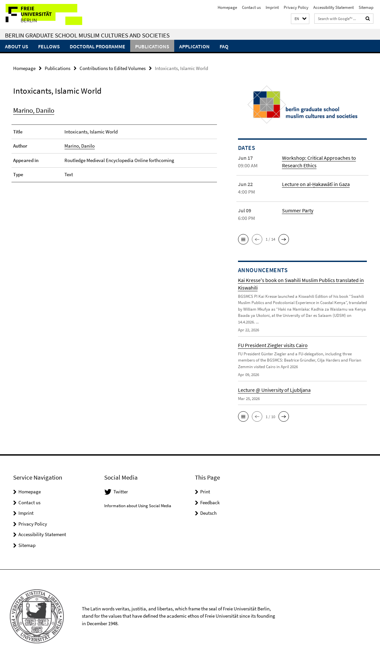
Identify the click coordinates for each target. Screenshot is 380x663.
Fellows (49, 46)
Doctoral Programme (97, 46)
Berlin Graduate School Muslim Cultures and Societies (87, 35)
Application (194, 46)
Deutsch (208, 513)
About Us (16, 46)
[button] (300, 18)
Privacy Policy (296, 7)
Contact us (251, 7)
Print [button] (205, 491)
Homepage (227, 7)
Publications (152, 46)
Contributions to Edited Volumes (113, 68)
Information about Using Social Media (137, 506)
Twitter (120, 491)
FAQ (224, 46)
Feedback (210, 502)
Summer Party (297, 210)
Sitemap (366, 7)
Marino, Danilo (33, 110)
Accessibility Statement (333, 7)
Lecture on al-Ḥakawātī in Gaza (316, 184)
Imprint (272, 7)
